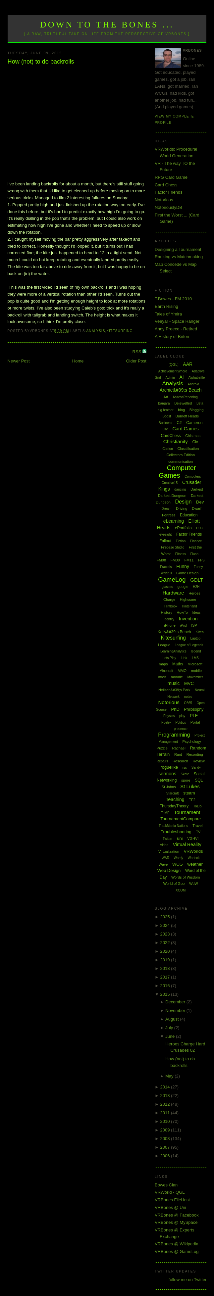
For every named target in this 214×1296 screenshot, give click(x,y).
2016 (165, 985)
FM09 (175, 560)
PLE (194, 715)
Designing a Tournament (178, 249)
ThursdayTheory (174, 806)
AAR (187, 364)
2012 (165, 1104)
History (166, 612)
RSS (137, 351)
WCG (177, 864)
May (170, 1076)
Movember (195, 677)
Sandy (196, 767)
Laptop (195, 638)
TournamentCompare (180, 818)
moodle (177, 677)
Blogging (196, 410)
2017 (165, 977)
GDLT (196, 580)
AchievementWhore (172, 371)
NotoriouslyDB (168, 207)
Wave (163, 864)
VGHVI (192, 838)
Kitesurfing (119, 331)
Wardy (179, 858)
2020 (165, 951)
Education (188, 515)
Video (164, 845)
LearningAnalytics (173, 651)
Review (199, 761)
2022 (165, 942)
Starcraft (172, 793)
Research (180, 761)
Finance (196, 541)
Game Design (187, 573)
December (176, 1001)
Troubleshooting (176, 831)
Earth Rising (166, 306)
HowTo (182, 612)
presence (180, 729)
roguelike (169, 767)
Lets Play (169, 658)
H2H (196, 587)
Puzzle (162, 748)
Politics (180, 722)
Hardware (173, 593)
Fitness (180, 554)
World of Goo (174, 884)
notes (188, 696)
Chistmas (192, 436)
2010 (165, 1121)
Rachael (179, 748)
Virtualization (168, 851)
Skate (185, 774)
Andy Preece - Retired (176, 328)
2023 (165, 934)
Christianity (175, 441)
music (174, 683)
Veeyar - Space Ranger (177, 321)
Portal (195, 722)
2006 (165, 1155)
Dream (167, 508)
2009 (165, 1130)
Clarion (167, 449)
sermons (167, 773)
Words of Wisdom (185, 877)
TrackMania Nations (173, 826)
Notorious (164, 199)
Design (183, 501)
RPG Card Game (171, 177)
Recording (195, 754)
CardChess (171, 435)
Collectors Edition (180, 455)
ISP (194, 625)
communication (180, 461)
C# (179, 422)
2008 (165, 1138)
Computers (193, 476)
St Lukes (189, 786)
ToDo (197, 806)
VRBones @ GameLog (176, 1251)
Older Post (136, 361)
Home (78, 361)
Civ (195, 442)
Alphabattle (196, 377)
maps (163, 664)
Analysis (95, 331)
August (172, 1019)
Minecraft (166, 671)
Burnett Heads (187, 416)
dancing (180, 489)
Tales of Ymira (168, 314)
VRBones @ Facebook (176, 1215)
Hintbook (170, 606)
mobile (196, 671)
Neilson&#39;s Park (174, 690)
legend (196, 651)
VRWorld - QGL (170, 1192)
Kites (199, 632)
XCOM (181, 890)
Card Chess (166, 184)
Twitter (167, 838)
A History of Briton (172, 336)
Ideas (196, 612)
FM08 (161, 560)
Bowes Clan (166, 1184)
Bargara (164, 403)
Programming (174, 735)
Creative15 (170, 483)
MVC (189, 683)
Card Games (185, 428)
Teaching (175, 799)
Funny (182, 566)
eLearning (173, 521)
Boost (166, 416)
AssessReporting (185, 397)
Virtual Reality (187, 844)
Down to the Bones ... (107, 24)
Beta (199, 403)
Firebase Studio (172, 547)
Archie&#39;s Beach (181, 390)
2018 (165, 968)
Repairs (162, 761)
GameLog (172, 579)
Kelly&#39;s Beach (174, 632)
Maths (177, 664)
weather (194, 864)
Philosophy (193, 709)
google (183, 587)
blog (181, 410)
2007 (165, 1147)
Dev (200, 502)
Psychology (192, 742)
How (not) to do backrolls (41, 61)
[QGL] (173, 364)
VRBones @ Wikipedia (176, 1243)
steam (189, 793)
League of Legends (189, 645)
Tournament (187, 812)
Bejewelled (183, 403)
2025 (165, 916)
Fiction (181, 541)
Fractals (166, 567)
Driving (181, 508)
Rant (178, 754)
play (182, 716)
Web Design (169, 870)
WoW (193, 884)
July (169, 1027)
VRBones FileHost (172, 1199)
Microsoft (194, 664)
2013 (165, 1095)
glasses (167, 587)
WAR (165, 858)
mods (162, 677)
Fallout (165, 541)
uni (180, 838)
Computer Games (177, 471)
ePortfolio (183, 528)
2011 (165, 1112)
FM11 (188, 560)
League (164, 645)
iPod (183, 625)
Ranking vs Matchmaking (179, 256)
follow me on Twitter (188, 1279)
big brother (166, 410)
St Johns (169, 787)
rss (185, 767)
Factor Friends (169, 192)
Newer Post (19, 361)
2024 (165, 925)
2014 (165, 1086)
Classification (188, 449)
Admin (170, 377)
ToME (165, 813)
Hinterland (189, 606)
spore (185, 780)
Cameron (194, 422)
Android (193, 384)
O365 (188, 703)
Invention (188, 618)
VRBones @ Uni (170, 1207)
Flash (194, 554)
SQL (199, 780)
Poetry (166, 722)
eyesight (165, 534)
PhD (175, 709)
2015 (165, 994)
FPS (201, 560)
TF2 (192, 800)
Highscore (188, 599)
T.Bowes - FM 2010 (173, 298)
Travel (197, 826)
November (176, 1010)
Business (165, 423)
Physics (169, 716)
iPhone (170, 625)
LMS (195, 658)
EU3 (199, 528)
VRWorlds (193, 851)
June (170, 1036)
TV (198, 832)
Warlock (194, 858)
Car (165, 429)
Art (166, 397)
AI (182, 377)
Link (184, 658)
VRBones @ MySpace (176, 1222)
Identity (169, 619)
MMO (182, 671)
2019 (165, 959)
